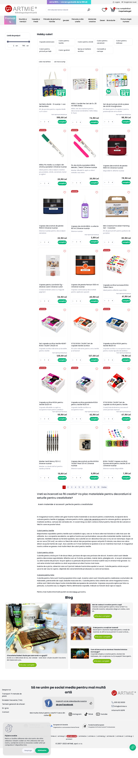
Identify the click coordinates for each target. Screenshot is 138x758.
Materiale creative (92, 20)
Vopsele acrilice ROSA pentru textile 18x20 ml (115, 350)
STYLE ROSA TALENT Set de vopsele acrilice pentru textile (116, 412)
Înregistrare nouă (130, 2)
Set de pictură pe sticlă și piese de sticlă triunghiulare (116, 105)
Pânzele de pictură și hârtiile (51, 20)
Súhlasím (42, 750)
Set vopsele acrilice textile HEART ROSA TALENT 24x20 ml (52, 351)
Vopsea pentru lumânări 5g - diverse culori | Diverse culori (52, 291)
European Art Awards (60, 735)
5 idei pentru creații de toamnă (105, 637)
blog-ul (76, 602)
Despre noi (6, 700)
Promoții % (10, 20)
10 (98, 497)
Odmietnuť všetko (28, 750)
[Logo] (21, 9)
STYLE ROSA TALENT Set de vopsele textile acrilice (82, 351)
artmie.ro (91, 746)
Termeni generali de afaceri (13, 714)
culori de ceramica (92, 529)
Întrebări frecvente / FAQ (12, 710)
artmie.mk (110, 746)
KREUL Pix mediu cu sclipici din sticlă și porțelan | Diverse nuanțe (52, 168)
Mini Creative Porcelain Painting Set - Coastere (117, 231)
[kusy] (45, 122)
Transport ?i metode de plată (12, 704)
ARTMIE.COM (71, 746)
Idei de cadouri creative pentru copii (107, 614)
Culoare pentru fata (45, 585)
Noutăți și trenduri (23, 20)
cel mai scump (59, 62)
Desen (102, 20)
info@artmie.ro (120, 716)
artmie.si (52, 746)
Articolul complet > (27, 674)
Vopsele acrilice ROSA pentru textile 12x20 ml (51, 412)
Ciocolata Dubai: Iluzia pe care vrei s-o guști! (27, 665)
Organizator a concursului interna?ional (66, 737)
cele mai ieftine (45, 62)
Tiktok (89, 724)
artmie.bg (101, 746)
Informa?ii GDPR (118, 720)
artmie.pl (61, 746)
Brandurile (111, 20)
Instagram (75, 724)
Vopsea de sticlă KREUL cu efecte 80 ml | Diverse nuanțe (83, 231)
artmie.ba (82, 746)
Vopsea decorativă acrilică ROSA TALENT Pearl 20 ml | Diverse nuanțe (82, 473)
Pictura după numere (126, 20)
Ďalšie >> (104, 497)
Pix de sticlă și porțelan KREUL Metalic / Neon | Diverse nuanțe (84, 168)
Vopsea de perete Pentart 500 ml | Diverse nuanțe (83, 291)
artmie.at (119, 746)
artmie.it (69, 749)
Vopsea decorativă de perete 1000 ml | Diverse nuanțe (116, 168)
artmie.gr (128, 746)
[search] (89, 11)
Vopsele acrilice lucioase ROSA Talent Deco (116, 291)
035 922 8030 (119, 712)
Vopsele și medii (36, 20)
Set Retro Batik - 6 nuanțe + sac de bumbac (53, 105)
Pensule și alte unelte (77, 20)
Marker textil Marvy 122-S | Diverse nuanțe (50, 472)
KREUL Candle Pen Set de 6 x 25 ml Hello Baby (84, 105)
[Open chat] (133, 747)
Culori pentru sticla (45, 562)
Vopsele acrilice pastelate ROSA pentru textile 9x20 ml (84, 412)
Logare (117, 2)
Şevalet (66, 20)
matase (61, 529)
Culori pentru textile (45, 540)
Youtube (101, 724)
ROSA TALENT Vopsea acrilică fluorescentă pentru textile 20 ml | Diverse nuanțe (116, 473)
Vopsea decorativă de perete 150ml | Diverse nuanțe (52, 231)
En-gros (5, 718)
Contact (5, 722)
